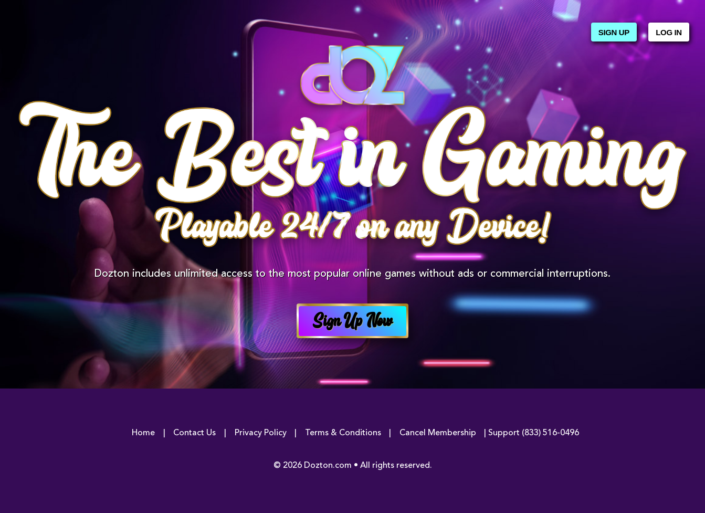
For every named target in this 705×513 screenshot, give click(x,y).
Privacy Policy (261, 433)
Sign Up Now (353, 322)
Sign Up (613, 32)
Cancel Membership (437, 433)
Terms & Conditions (343, 433)
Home (143, 433)
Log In (668, 32)
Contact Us (194, 433)
